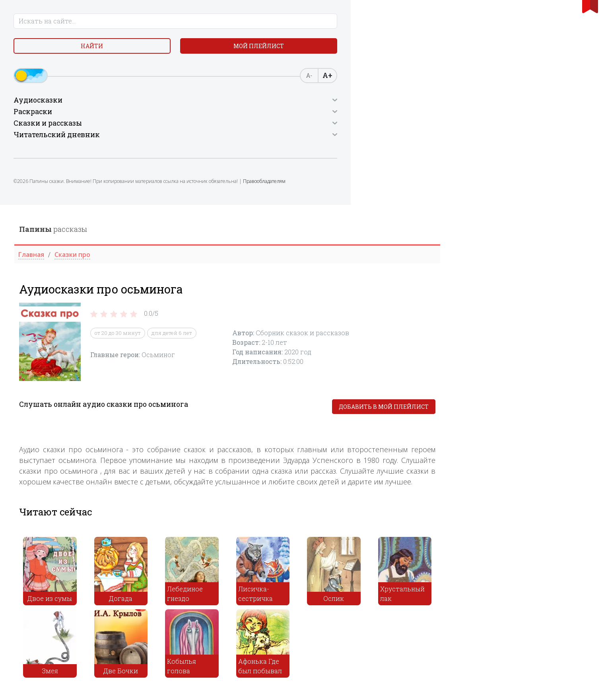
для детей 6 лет (323, 128)
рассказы (205, 24)
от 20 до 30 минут (269, 128)
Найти (39, 51)
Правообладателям (74, 201)
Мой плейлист (100, 51)
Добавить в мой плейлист (535, 202)
